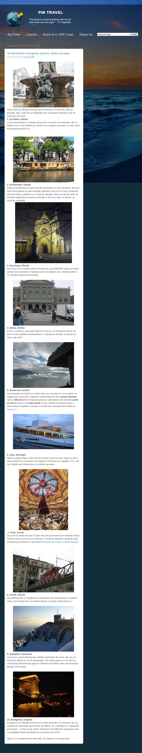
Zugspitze (12, 657)
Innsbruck (11, 409)
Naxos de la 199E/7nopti (58, 34)
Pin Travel (14, 34)
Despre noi (86, 34)
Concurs (32, 34)
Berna (13, 331)
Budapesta (37, 722)
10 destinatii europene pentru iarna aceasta (38, 53)
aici (27, 122)
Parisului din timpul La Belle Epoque (60, 542)
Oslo (72, 461)
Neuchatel (12, 268)
